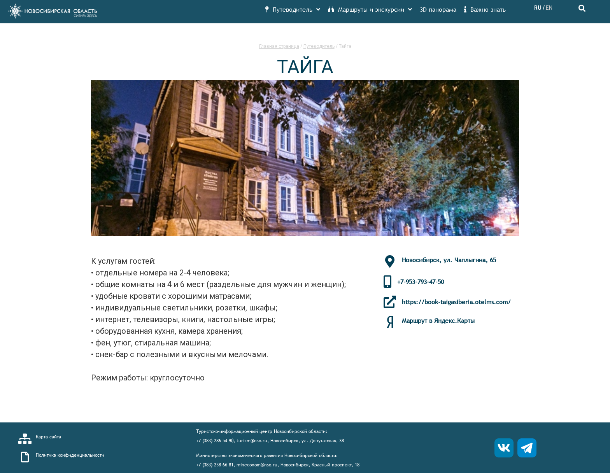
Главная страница (279, 46)
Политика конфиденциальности (70, 455)
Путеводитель (319, 46)
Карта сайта (48, 436)
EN (549, 8)
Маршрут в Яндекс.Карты (438, 320)
